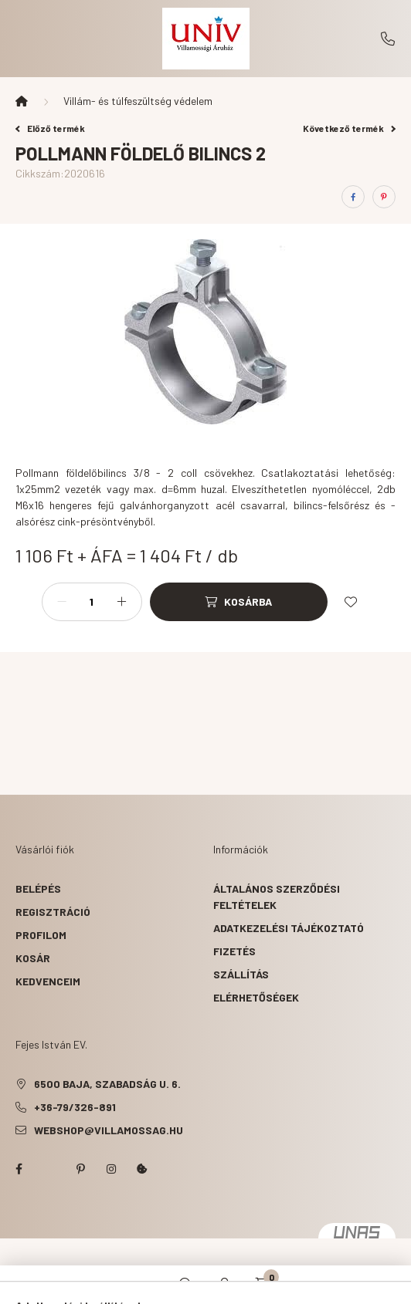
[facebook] (353, 196)
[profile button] (224, 1284)
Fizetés (234, 951)
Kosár (32, 957)
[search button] (186, 1284)
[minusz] (61, 601)
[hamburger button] (147, 1284)
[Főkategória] (21, 101)
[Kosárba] (239, 602)
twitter (49, 1169)
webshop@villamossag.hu (108, 1130)
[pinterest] (384, 196)
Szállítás (241, 974)
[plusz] (122, 601)
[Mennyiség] (91, 601)
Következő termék (349, 128)
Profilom (40, 934)
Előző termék (50, 128)
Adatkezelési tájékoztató (288, 927)
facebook (18, 1169)
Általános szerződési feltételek (276, 896)
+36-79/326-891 (387, 38)
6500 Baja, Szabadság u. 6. (107, 1083)
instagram (111, 1169)
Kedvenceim (47, 981)
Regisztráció (52, 911)
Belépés (38, 888)
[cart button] (263, 1284)
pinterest (80, 1169)
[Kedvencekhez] (350, 601)
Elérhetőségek (256, 997)
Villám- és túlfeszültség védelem (137, 100)
